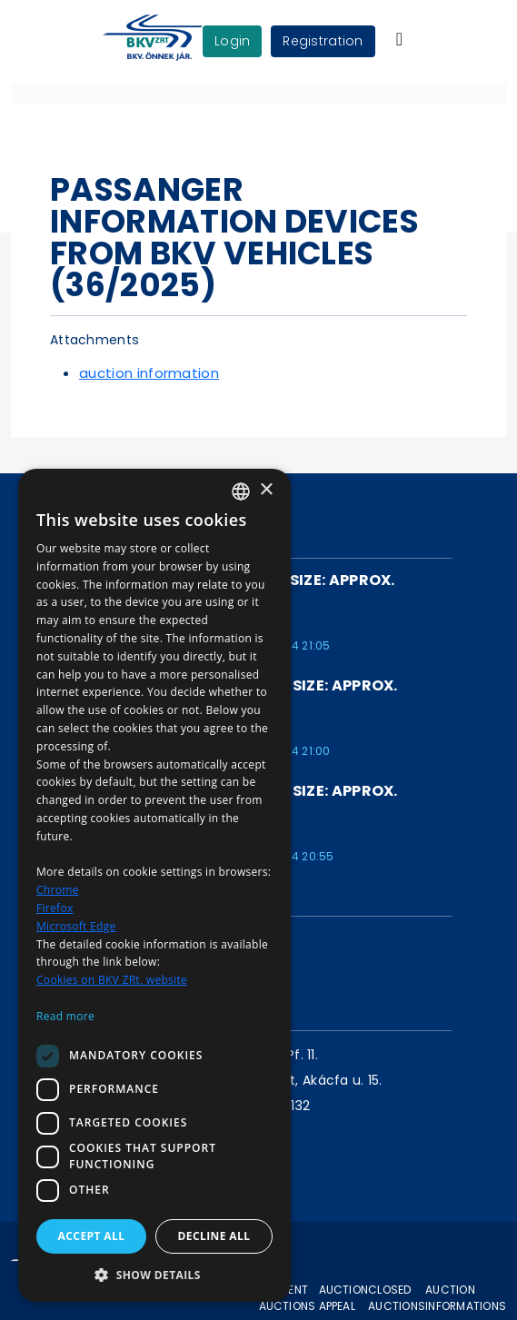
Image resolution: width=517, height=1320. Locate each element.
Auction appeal (344, 1298)
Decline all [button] (214, 1236)
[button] (154, 1274)
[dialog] (154, 885)
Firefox (55, 908)
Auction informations (465, 1298)
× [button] (266, 490)
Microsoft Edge (76, 926)
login (232, 41)
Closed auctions (396, 1298)
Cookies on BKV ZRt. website (111, 980)
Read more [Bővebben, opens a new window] (65, 1016)
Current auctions (287, 1298)
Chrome (57, 890)
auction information (149, 372)
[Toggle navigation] (399, 39)
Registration (323, 41)
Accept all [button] (91, 1236)
